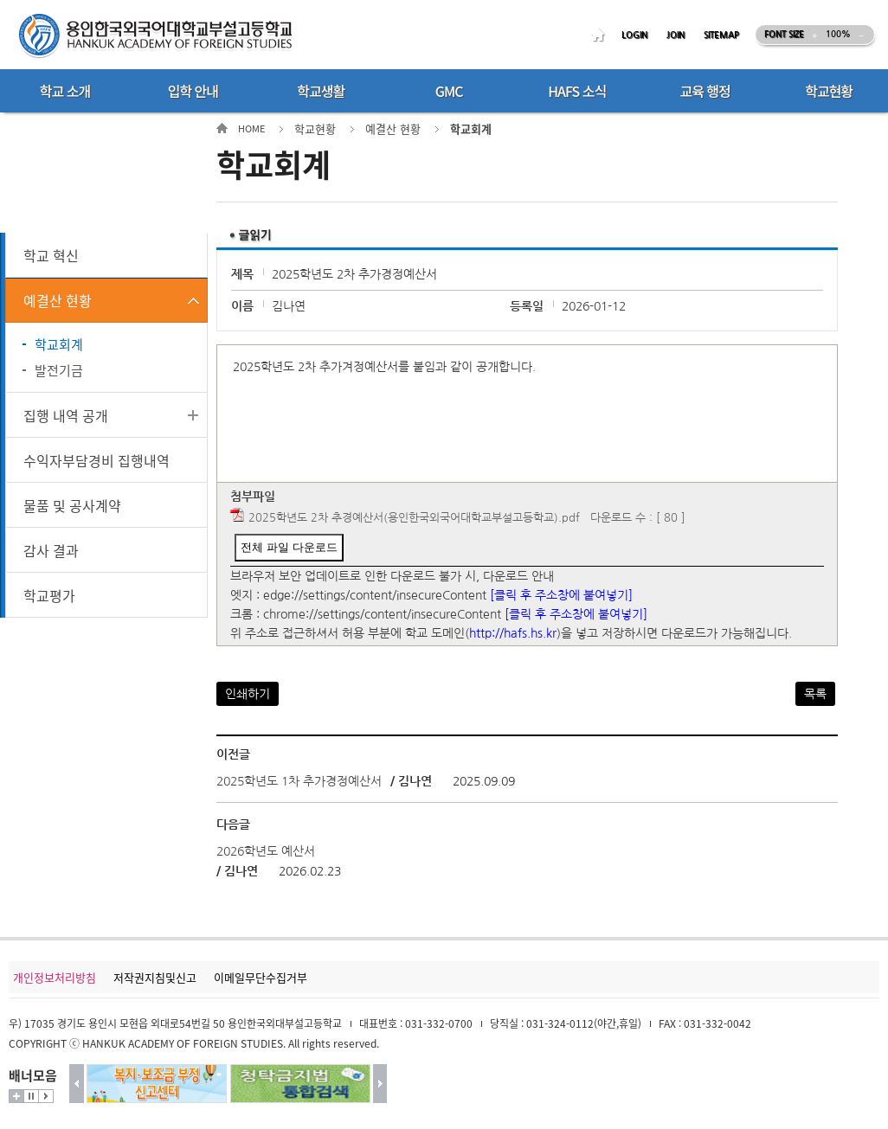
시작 (46, 1096)
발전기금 (59, 370)
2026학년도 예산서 (265, 851)
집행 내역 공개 (65, 415)
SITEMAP (721, 35)
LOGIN (634, 35)
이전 (76, 1083)
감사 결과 (51, 550)
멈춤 (31, 1096)
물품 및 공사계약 (72, 505)
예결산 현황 (57, 300)
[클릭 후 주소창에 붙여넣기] (561, 595)
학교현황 (315, 128)
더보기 (16, 1096)
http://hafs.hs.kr (513, 633)
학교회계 (59, 344)
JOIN (675, 35)
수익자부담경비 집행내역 (96, 460)
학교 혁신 (51, 255)
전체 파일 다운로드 (289, 547)
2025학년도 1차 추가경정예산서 (299, 781)
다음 (380, 1083)
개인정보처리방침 (54, 977)
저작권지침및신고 (154, 977)
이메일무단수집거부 (260, 977)
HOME (600, 35)
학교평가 (49, 595)
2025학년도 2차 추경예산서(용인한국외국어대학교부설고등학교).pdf (414, 517)
